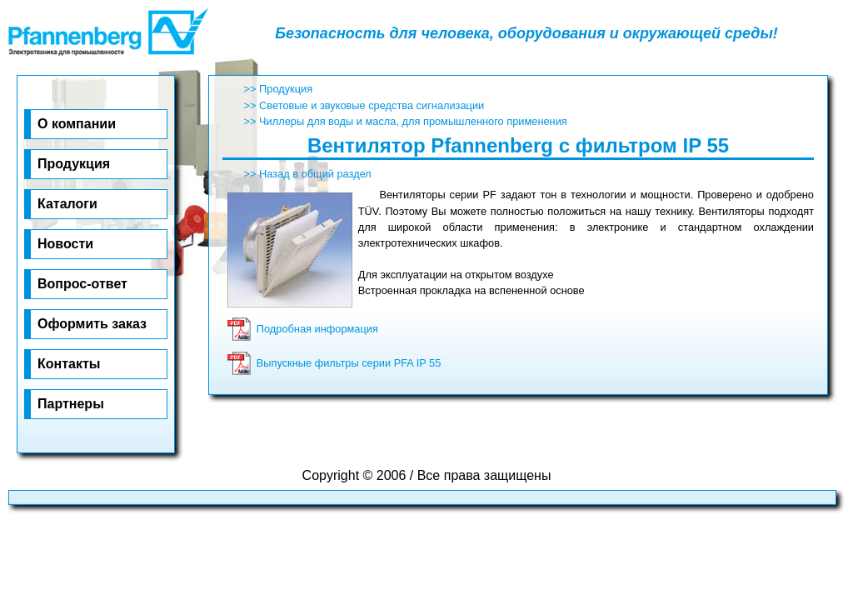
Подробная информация (302, 328)
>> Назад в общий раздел (308, 174)
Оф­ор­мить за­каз (92, 324)
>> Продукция (278, 88)
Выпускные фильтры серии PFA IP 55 (334, 363)
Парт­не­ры (70, 404)
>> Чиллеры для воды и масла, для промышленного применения (405, 121)
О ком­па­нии (76, 124)
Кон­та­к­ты (68, 364)
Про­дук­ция (73, 164)
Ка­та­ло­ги (67, 204)
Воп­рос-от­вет (82, 284)
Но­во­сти (65, 244)
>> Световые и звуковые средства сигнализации (364, 105)
